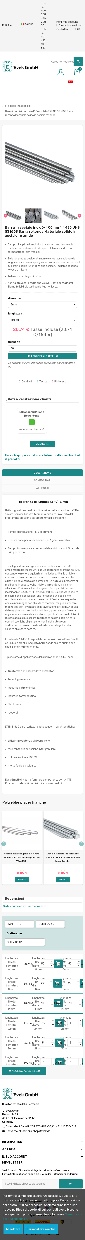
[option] (22, 849)
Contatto (62, 29)
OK (70, 1183)
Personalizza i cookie (41, 1229)
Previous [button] (3, 843)
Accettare (13, 1229)
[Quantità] (42, 348)
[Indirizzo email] (30, 1183)
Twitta (42, 381)
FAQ (77, 29)
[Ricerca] (66, 61)
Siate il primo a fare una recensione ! (24, 906)
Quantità (14, 342)
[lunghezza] (42, 320)
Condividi (25, 381)
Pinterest (59, 381)
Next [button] (81, 843)
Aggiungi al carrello (24, 1071)
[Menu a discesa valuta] (7, 26)
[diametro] (42, 305)
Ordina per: (15, 933)
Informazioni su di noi (68, 25)
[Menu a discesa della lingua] (27, 26)
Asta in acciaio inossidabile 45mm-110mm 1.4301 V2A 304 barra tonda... (63, 857)
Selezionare (16, 942)
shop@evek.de (41, 1131)
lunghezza (15, 313)
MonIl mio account (67, 21)
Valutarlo (42, 444)
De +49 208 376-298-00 (44, 14)
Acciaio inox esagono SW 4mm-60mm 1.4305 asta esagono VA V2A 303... (22, 857)
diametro (14, 298)
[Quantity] (44, 963)
